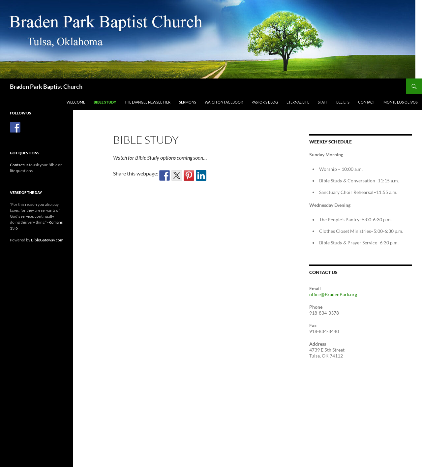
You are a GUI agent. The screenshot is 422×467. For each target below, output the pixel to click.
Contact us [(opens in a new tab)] (19, 164)
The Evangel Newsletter (147, 102)
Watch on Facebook (224, 102)
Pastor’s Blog (265, 102)
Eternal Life (297, 102)
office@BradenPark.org (333, 294)
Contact (366, 102)
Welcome (76, 102)
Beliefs (342, 102)
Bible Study (105, 102)
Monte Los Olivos (400, 102)
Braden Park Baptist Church (46, 86)
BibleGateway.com (47, 239)
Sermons (187, 102)
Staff (323, 102)
